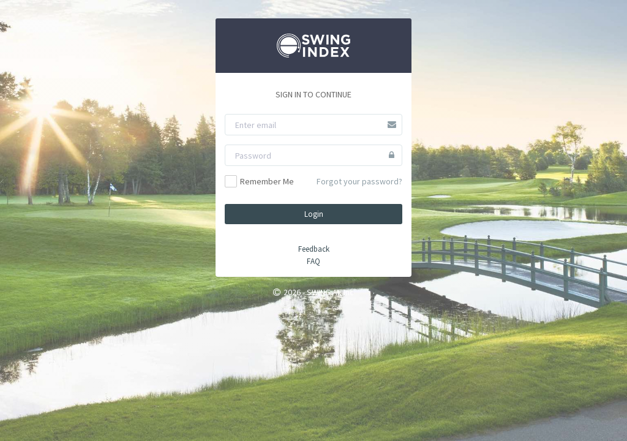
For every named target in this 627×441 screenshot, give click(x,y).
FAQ (313, 261)
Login (313, 214)
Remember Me (259, 181)
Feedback (313, 249)
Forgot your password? (359, 181)
